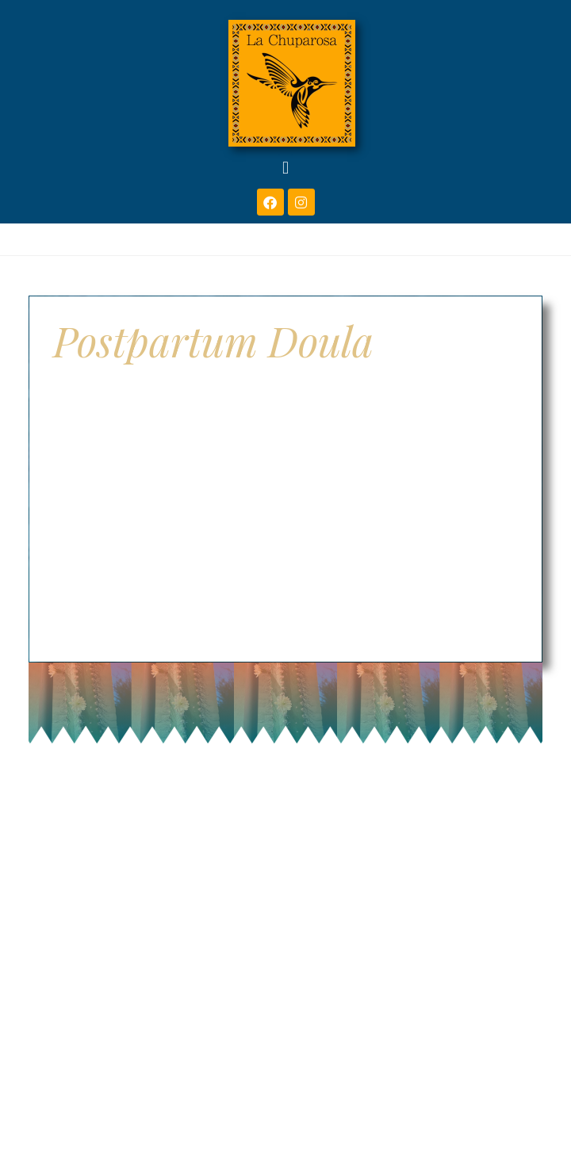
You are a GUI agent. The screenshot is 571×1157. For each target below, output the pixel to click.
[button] (285, 168)
